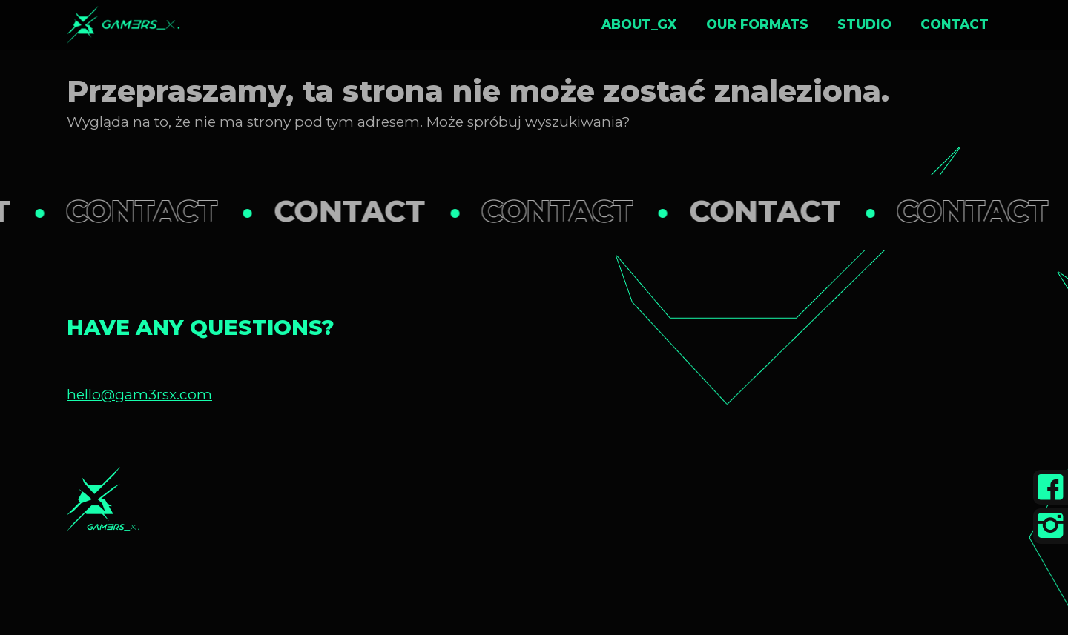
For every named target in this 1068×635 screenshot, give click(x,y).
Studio (864, 24)
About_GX (638, 24)
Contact (954, 24)
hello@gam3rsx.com (139, 394)
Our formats (757, 24)
